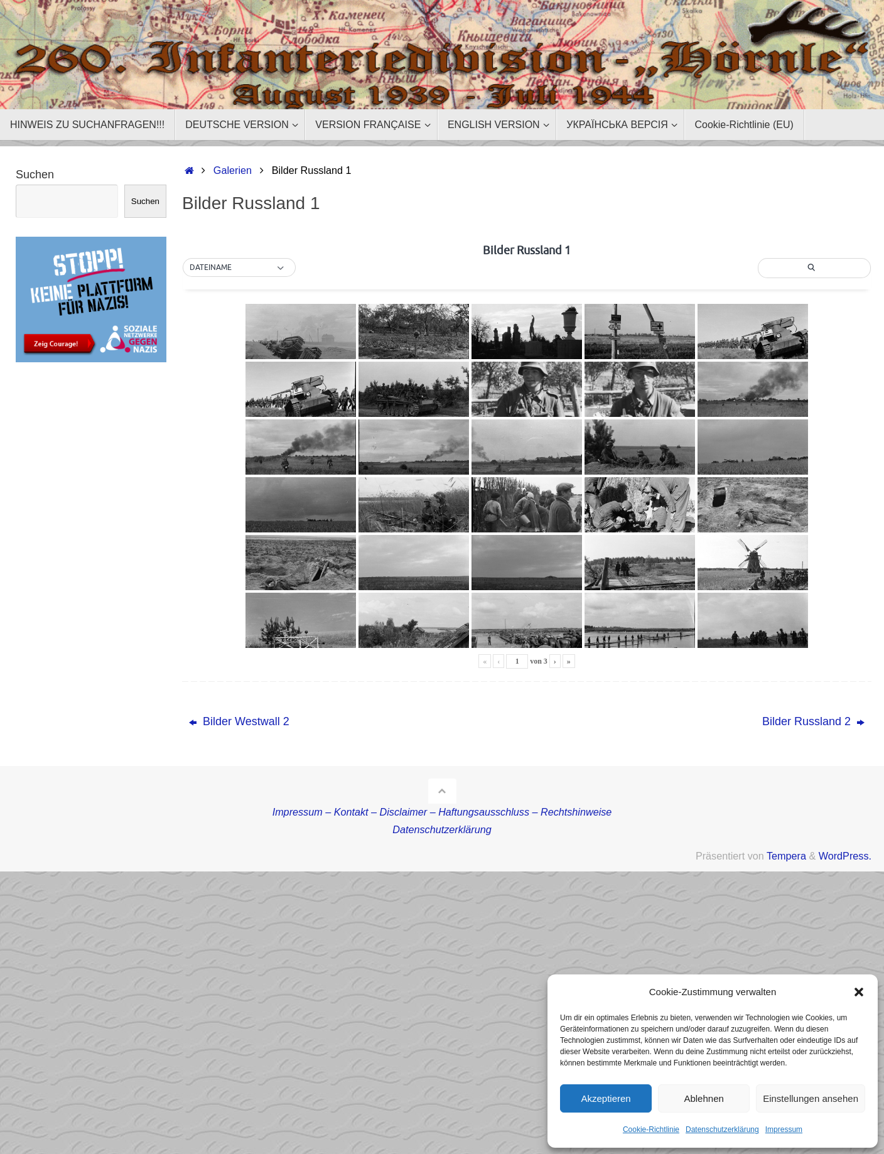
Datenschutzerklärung (722, 1129)
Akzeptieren (605, 1098)
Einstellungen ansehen (810, 1098)
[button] (859, 992)
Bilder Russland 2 (813, 721)
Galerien (232, 170)
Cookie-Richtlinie (651, 1129)
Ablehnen (703, 1098)
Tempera (786, 855)
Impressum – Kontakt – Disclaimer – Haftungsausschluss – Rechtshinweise (442, 811)
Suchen (35, 174)
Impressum (783, 1129)
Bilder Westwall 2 (239, 721)
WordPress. (845, 855)
